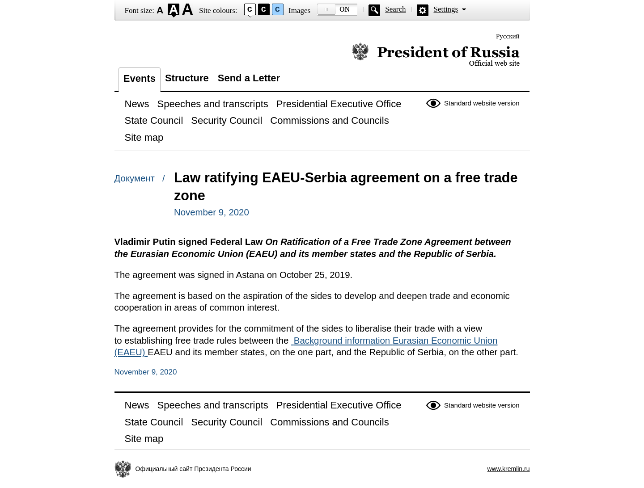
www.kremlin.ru (508, 468)
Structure (187, 78)
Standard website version (481, 103)
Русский (508, 36)
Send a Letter (249, 78)
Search (395, 9)
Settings (445, 9)
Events (139, 78)
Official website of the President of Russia (436, 54)
